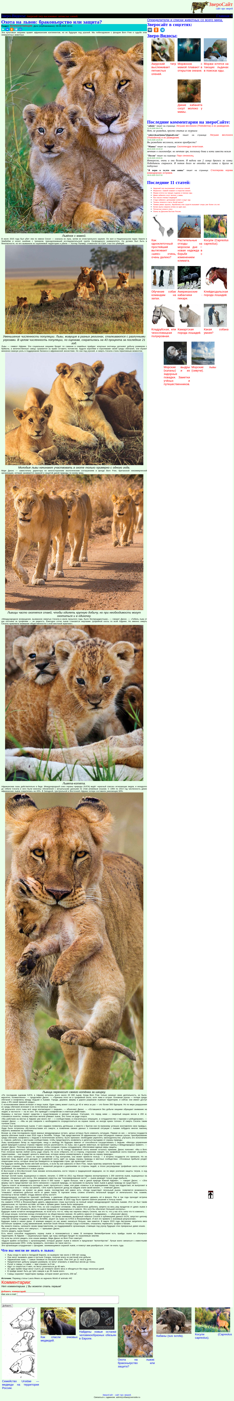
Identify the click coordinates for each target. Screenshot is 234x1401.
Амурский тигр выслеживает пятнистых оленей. (52, 16)
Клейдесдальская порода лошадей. (216, 292)
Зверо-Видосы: (13, 16)
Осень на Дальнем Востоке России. (167, 211)
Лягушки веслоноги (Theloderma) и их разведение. (203, 126)
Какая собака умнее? (216, 329)
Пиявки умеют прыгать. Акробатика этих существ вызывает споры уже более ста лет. (186, 204)
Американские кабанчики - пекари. (190, 293)
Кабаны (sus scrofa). (169, 1337)
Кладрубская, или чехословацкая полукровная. (163, 331)
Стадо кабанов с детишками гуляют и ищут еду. (172, 200)
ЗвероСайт (221, 4)
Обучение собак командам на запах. (163, 293)
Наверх (210, 1194)
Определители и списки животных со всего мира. (185, 20)
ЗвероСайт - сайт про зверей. (117, 1396)
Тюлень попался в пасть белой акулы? (168, 202)
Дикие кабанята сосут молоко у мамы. (190, 107)
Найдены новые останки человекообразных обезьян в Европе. (97, 1336)
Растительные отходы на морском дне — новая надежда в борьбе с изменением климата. (190, 248)
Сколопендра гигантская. (190, 146)
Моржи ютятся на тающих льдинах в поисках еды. (216, 65)
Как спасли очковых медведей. (165, 197)
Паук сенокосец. (185, 155)
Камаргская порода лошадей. (189, 329)
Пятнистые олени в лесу (162, 209)
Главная (222, 16)
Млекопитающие (21, 25)
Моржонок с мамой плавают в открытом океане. (190, 65)
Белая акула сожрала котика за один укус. (169, 207)
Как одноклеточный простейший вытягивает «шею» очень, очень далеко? (163, 247)
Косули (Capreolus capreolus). (216, 240)
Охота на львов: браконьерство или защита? (136, 1364)
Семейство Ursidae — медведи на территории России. (20, 1386)
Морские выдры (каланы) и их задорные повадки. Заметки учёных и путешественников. (177, 374)
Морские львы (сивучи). (203, 367)
